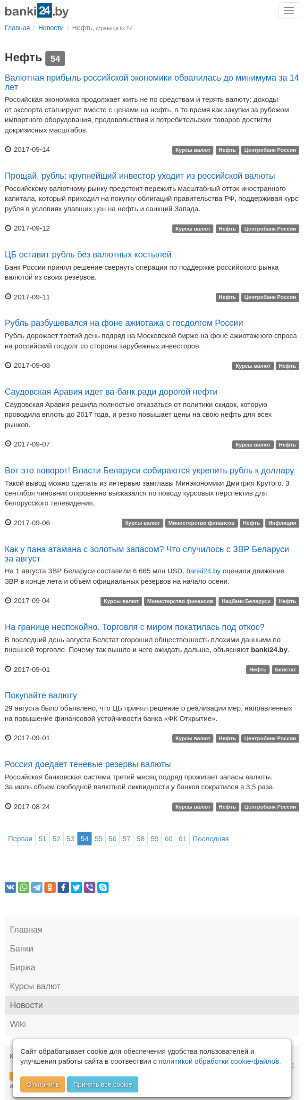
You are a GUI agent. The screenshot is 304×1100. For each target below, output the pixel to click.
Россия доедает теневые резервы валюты (88, 764)
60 (169, 839)
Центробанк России (270, 150)
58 (141, 839)
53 (71, 839)
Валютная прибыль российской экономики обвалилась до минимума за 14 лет (152, 82)
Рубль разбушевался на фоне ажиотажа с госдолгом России (124, 323)
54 (85, 839)
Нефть (227, 150)
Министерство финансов (202, 523)
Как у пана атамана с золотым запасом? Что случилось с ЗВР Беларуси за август (147, 554)
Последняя (211, 839)
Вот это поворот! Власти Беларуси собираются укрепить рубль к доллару (149, 470)
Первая (20, 839)
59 (155, 839)
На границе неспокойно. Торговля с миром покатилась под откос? (134, 627)
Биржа (22, 967)
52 (56, 839)
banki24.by (203, 571)
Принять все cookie (102, 1084)
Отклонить (42, 1084)
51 (43, 839)
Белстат (285, 670)
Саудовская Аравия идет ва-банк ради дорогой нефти (111, 392)
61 (183, 839)
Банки (22, 948)
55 (98, 839)
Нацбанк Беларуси (245, 601)
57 (127, 839)
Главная (26, 930)
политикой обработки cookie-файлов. (220, 1061)
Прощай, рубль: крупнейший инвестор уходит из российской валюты (140, 176)
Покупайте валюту (41, 695)
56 (113, 839)
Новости (26, 1005)
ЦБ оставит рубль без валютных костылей (88, 254)
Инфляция (282, 523)
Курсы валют (193, 150)
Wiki (18, 1024)
